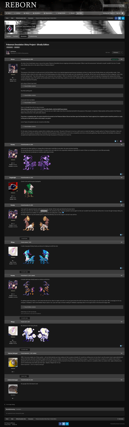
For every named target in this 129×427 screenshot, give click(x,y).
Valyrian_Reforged (12, 353)
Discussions (24, 36)
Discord (72, 13)
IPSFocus (13, 423)
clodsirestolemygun (13, 380)
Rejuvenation (48, 13)
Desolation (37, 13)
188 (13, 163)
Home (9, 13)
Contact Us (14, 424)
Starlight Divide (61, 13)
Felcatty (13, 144)
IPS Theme (6, 423)
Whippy (13, 242)
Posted (27, 59)
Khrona (14, 51)
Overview (8, 36)
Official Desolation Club (25, 26)
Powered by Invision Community (117, 423)
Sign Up (118, 13)
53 (13, 371)
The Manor (15, 36)
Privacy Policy (7, 424)
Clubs (80, 13)
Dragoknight (13, 177)
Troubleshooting (33, 36)
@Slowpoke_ (44, 210)
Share (108, 52)
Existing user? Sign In (109, 13)
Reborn (27, 13)
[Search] (108, 5)
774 (13, 196)
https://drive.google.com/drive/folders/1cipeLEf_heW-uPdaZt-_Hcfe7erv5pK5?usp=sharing (44, 109)
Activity (18, 13)
